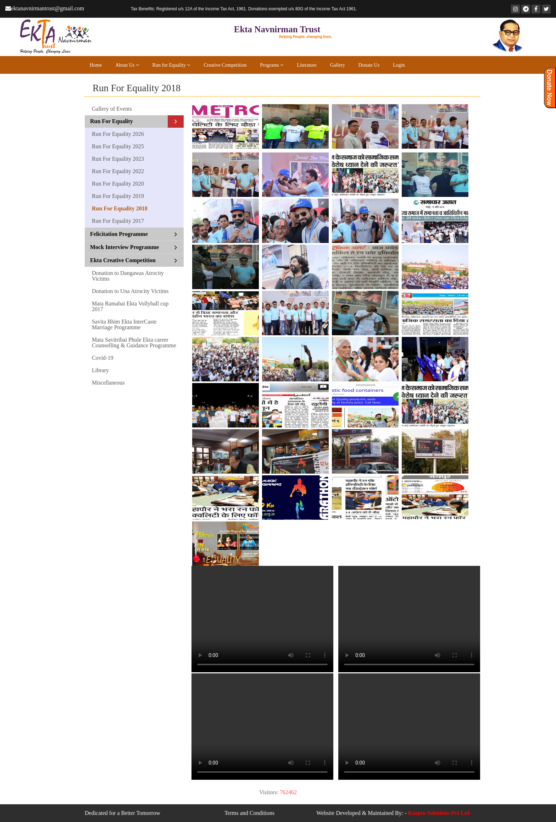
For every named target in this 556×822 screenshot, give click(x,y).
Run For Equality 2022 (118, 171)
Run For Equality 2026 (118, 134)
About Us (127, 65)
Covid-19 (102, 358)
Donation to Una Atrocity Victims (130, 291)
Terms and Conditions (249, 813)
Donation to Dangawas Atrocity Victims (128, 276)
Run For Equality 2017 (118, 221)
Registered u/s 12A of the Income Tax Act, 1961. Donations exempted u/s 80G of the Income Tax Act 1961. (244, 8)
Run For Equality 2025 (118, 146)
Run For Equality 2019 (118, 196)
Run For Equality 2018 (120, 208)
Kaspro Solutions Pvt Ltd (438, 813)
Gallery (337, 65)
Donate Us (369, 65)
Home (96, 65)
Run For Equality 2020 (118, 184)
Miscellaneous (108, 383)
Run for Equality (171, 65)
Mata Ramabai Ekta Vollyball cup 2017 (130, 306)
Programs (271, 65)
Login (399, 65)
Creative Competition (225, 65)
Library (100, 370)
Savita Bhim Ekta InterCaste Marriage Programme (124, 324)
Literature (306, 65)
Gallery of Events (112, 109)
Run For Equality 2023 (118, 159)
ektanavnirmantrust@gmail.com (45, 8)
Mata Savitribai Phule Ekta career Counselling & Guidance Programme (134, 342)
